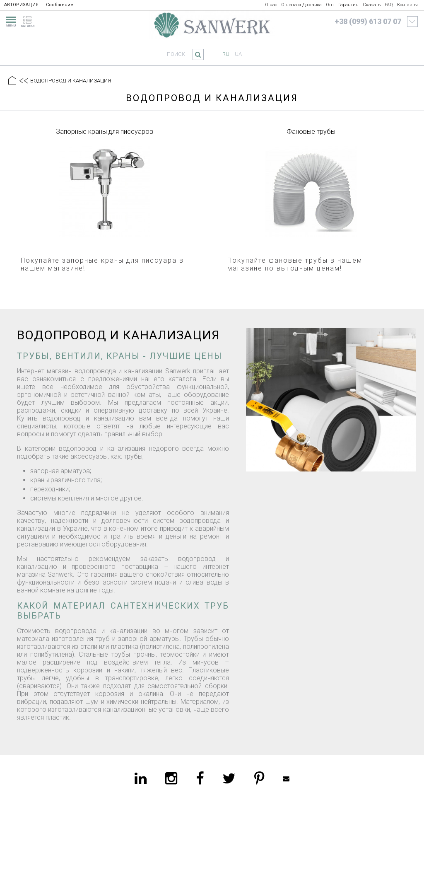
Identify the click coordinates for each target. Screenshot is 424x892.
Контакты (407, 4)
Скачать (372, 4)
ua (238, 54)
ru (225, 54)
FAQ (389, 4)
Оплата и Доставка (301, 4)
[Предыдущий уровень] (23, 81)
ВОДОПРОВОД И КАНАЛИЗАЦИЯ (70, 80)
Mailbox (286, 778)
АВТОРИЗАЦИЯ (21, 4)
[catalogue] (31, 20)
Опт (330, 4)
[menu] (10, 20)
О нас (271, 4)
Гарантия (348, 4)
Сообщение (59, 4)
